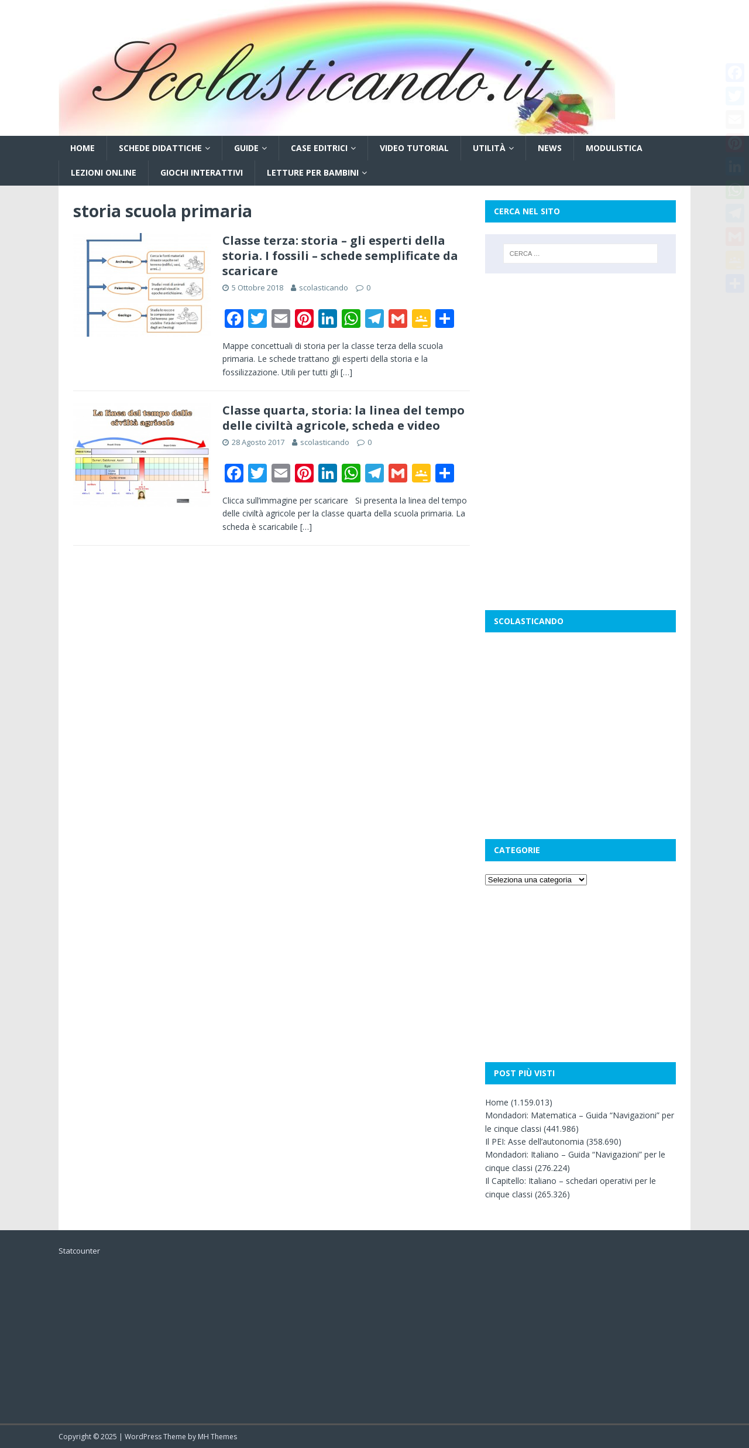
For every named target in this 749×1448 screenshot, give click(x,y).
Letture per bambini (313, 172)
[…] (346, 372)
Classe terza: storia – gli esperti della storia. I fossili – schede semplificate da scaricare (340, 255)
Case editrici (319, 147)
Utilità (489, 147)
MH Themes (217, 1437)
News (550, 147)
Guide (246, 147)
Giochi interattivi (201, 172)
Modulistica (614, 147)
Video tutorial (414, 147)
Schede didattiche (160, 147)
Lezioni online (103, 172)
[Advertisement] (580, 361)
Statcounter (79, 1250)
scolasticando (323, 287)
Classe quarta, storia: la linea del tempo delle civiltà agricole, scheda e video (343, 417)
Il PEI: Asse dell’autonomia (534, 1141)
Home (82, 147)
